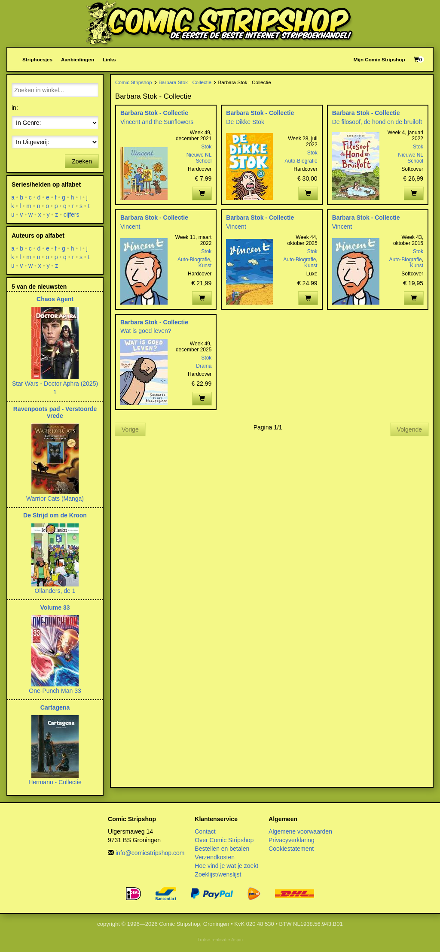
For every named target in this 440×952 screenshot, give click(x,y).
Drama (203, 366)
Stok (206, 147)
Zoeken (82, 161)
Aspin (237, 939)
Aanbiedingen (77, 59)
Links (109, 59)
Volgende (409, 429)
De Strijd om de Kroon (55, 515)
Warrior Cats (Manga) (55, 498)
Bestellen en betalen (222, 848)
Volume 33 (55, 607)
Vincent (130, 226)
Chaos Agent (55, 299)
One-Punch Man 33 (55, 690)
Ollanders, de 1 (55, 590)
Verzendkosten (215, 857)
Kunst (205, 266)
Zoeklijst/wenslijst (218, 874)
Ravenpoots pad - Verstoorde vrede (55, 412)
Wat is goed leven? (145, 330)
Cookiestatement (291, 848)
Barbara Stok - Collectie (185, 82)
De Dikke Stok (245, 121)
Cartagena (55, 707)
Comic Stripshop (133, 82)
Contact (205, 831)
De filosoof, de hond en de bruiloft (377, 121)
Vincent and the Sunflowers (156, 121)
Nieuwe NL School (199, 158)
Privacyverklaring (292, 840)
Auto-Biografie (301, 161)
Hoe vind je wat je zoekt (226, 865)
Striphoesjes (37, 59)
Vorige (130, 429)
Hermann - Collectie (55, 782)
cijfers (71, 214)
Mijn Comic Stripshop (379, 59)
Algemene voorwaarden (300, 831)
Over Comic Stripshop (224, 840)
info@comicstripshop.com (150, 852)
